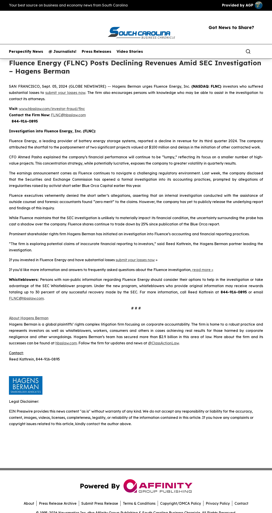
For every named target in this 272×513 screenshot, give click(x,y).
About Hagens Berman (28, 318)
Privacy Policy (218, 503)
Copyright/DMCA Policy (180, 503)
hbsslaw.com (66, 343)
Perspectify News (26, 51)
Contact (241, 503)
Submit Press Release (99, 503)
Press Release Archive (58, 503)
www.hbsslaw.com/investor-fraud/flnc (52, 108)
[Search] (248, 51)
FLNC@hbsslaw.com (68, 115)
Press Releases (96, 51)
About (29, 503)
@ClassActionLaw (163, 343)
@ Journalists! (62, 51)
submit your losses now (65, 92)
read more (201, 269)
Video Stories (130, 51)
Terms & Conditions (139, 503)
